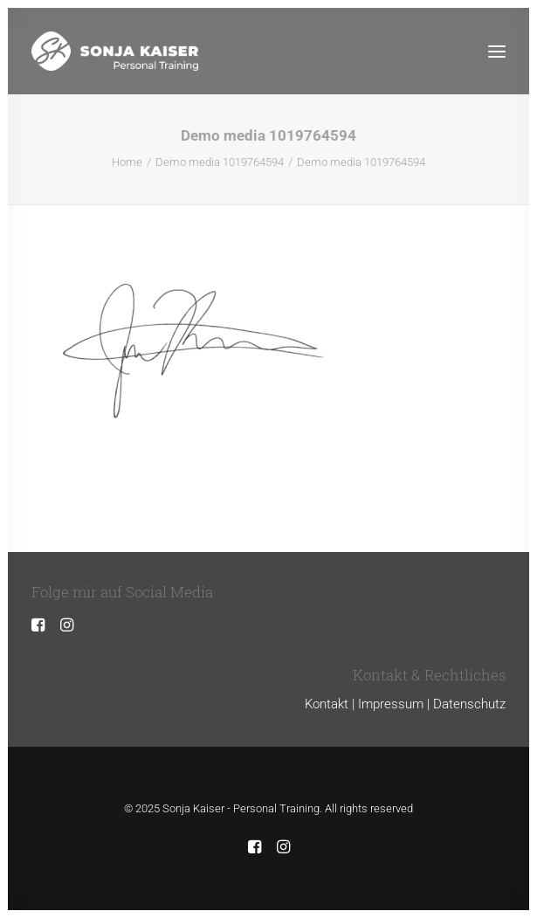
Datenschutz (469, 704)
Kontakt (326, 704)
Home (127, 162)
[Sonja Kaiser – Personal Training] (114, 51)
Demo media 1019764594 (219, 162)
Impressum (390, 704)
